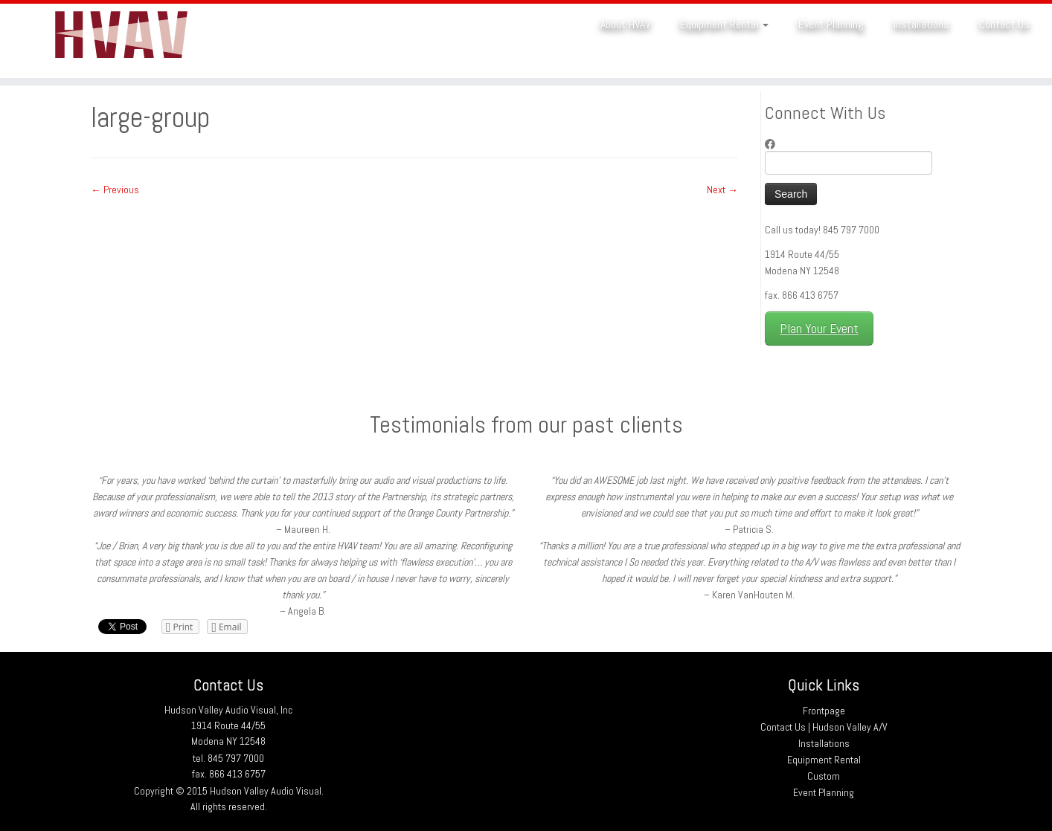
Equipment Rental (724, 24)
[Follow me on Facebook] (775, 144)
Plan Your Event (819, 328)
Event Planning (831, 24)
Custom (823, 776)
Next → (722, 189)
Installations (921, 24)
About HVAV (625, 24)
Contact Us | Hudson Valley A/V (824, 727)
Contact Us (1004, 24)
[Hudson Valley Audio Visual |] (121, 41)
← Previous (115, 189)
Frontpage (824, 710)
